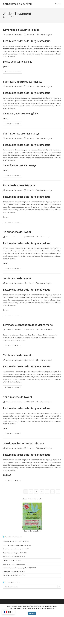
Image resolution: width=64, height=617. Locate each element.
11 (52, 491)
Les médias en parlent (32, 531)
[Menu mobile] (58, 4)
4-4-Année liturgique (45, 35)
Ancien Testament (12, 17)
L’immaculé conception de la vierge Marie (28, 325)
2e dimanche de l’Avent (17, 355)
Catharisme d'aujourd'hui (17, 3)
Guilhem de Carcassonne (14, 35)
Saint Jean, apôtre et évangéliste (22, 81)
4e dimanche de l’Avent (17, 232)
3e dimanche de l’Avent (17, 278)
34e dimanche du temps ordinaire (23, 443)
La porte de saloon (9, 560)
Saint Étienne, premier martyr (21, 133)
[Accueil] (4, 17)
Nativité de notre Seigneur (19, 185)
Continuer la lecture (13, 72)
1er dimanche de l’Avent (17, 397)
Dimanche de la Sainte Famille (21, 29)
